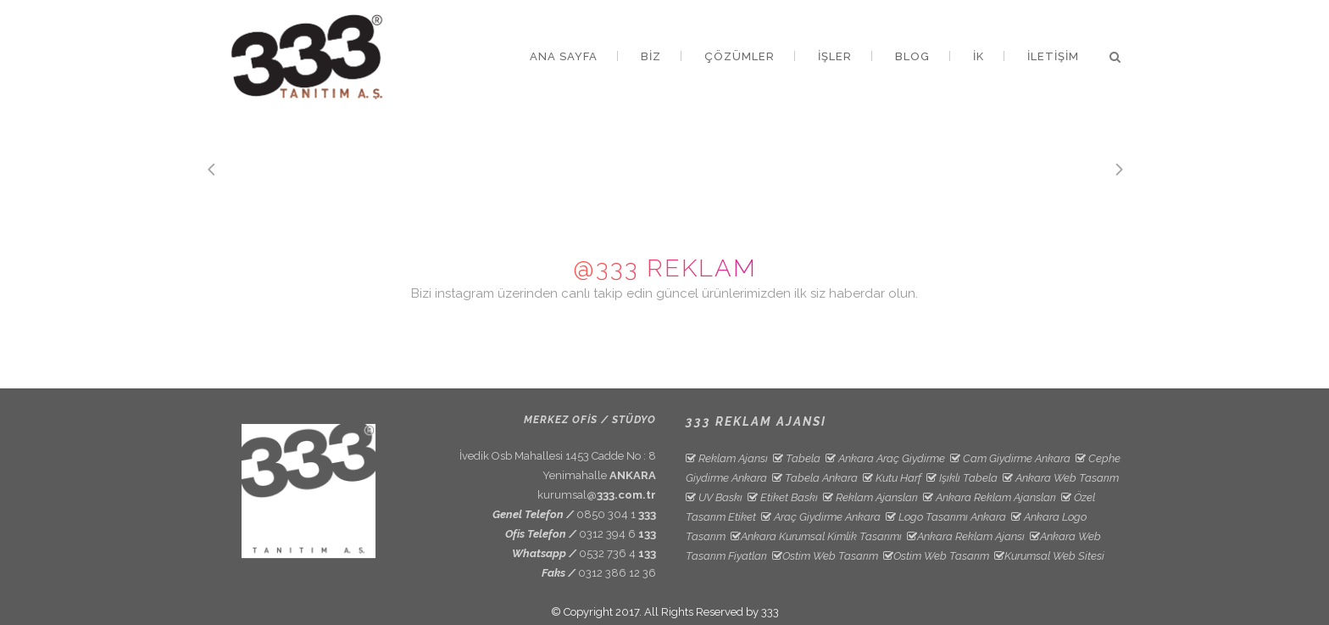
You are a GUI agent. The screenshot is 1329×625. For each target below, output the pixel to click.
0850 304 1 (616, 514)
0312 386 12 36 (617, 572)
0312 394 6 (617, 533)
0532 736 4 (617, 553)
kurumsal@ (596, 494)
